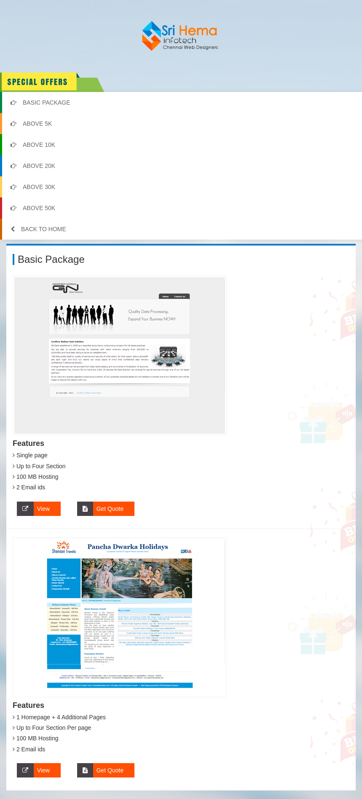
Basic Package (40, 102)
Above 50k (33, 208)
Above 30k (33, 187)
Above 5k (31, 123)
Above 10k (33, 144)
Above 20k (33, 165)
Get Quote (100, 509)
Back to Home (38, 229)
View (33, 509)
